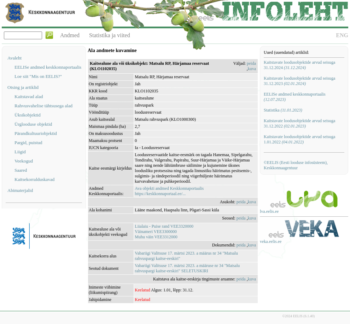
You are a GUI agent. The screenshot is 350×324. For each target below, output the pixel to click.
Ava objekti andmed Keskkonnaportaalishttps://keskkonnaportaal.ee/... (169, 191)
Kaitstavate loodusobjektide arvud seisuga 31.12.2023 (299, 81)
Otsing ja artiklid (23, 87)
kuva (252, 68)
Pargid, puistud (28, 142)
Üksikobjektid (27, 115)
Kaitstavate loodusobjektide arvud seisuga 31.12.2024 (299, 65)
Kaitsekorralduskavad (34, 179)
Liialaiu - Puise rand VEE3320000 (164, 226)
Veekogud (23, 161)
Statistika (283, 110)
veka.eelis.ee (270, 241)
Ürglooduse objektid (33, 124)
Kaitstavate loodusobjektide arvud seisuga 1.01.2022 (299, 139)
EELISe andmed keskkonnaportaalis (47, 67)
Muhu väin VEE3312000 (156, 236)
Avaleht (14, 58)
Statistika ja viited (109, 35)
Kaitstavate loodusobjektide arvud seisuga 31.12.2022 (299, 123)
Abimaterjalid (20, 190)
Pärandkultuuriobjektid (35, 133)
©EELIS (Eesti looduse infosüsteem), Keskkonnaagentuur (296, 165)
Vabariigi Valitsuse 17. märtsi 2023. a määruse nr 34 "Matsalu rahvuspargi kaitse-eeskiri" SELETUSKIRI (187, 268)
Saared (20, 170)
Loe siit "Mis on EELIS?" (38, 76)
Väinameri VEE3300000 (156, 231)
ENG (342, 35)
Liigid (20, 151)
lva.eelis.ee (269, 211)
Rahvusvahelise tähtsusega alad (43, 105)
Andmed (70, 35)
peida (251, 63)
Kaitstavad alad (28, 96)
